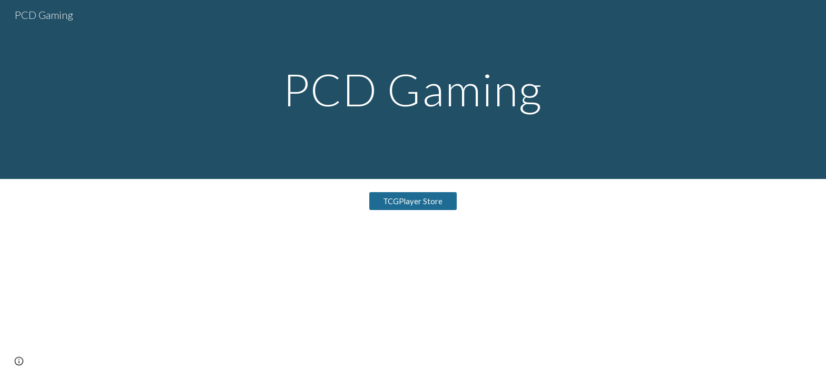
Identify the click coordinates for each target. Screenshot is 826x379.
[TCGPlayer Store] (413, 201)
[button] (19, 361)
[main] (413, 89)
